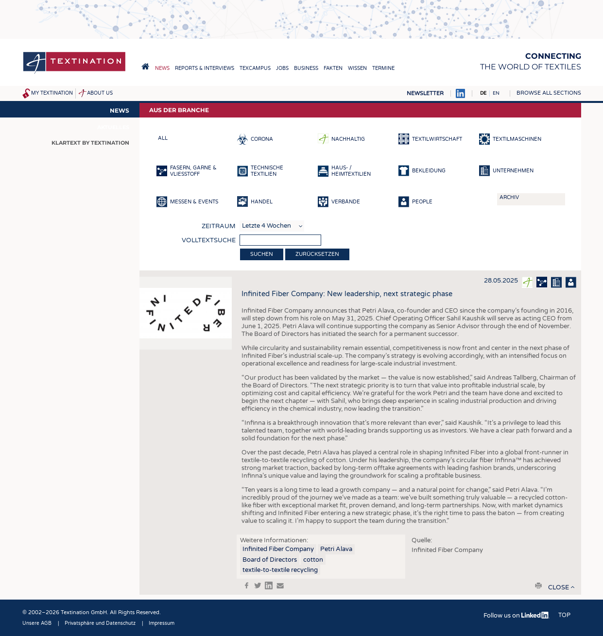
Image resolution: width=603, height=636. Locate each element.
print (538, 585)
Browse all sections (549, 93)
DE (483, 93)
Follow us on (516, 615)
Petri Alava (336, 549)
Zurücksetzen (317, 254)
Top (564, 615)
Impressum (161, 623)
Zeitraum (219, 226)
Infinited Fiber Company (278, 549)
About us (100, 93)
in (269, 585)
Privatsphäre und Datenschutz (100, 623)
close (558, 587)
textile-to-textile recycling (280, 570)
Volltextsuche (209, 240)
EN (496, 93)
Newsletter (425, 93)
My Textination (52, 93)
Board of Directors (269, 560)
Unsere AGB (37, 623)
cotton (313, 560)
